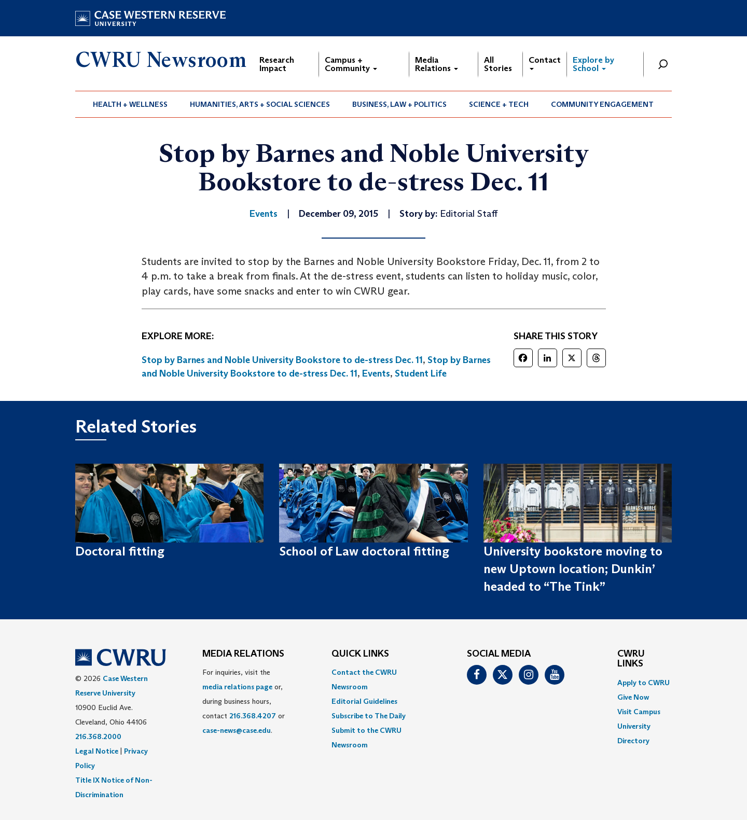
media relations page (237, 686)
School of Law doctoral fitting (364, 551)
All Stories (498, 64)
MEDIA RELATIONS (243, 654)
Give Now (633, 697)
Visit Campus (638, 711)
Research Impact (276, 64)
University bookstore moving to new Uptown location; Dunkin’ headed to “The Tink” (572, 569)
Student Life (421, 373)
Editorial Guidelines (364, 701)
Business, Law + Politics (399, 104)
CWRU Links (631, 659)
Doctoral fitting (119, 551)
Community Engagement (602, 104)
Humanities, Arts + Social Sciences (260, 104)
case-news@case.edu (236, 730)
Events (376, 373)
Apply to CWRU (643, 682)
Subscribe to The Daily (368, 715)
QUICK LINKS (360, 654)
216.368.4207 (252, 715)
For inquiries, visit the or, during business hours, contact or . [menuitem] (243, 701)
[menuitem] (130, 104)
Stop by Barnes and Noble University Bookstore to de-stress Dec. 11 (282, 360)
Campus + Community (351, 64)
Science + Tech (499, 104)
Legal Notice (96, 751)
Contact (545, 62)
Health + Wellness (130, 104)
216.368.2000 (98, 736)
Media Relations (436, 64)
